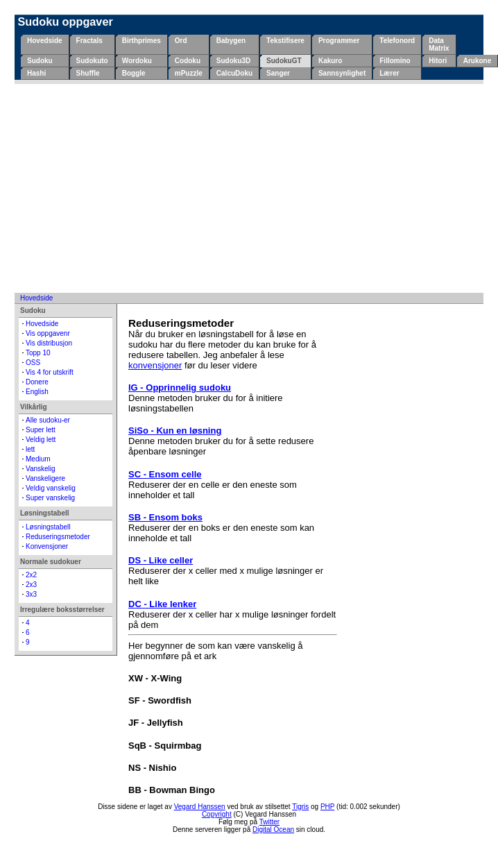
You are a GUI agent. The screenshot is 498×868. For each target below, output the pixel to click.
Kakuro (330, 61)
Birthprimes (141, 40)
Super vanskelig (50, 498)
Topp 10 (38, 353)
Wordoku (137, 61)
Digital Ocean (273, 829)
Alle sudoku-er (48, 420)
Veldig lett (40, 439)
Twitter (269, 822)
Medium (38, 459)
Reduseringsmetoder (58, 537)
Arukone (477, 61)
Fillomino (394, 61)
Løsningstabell (48, 527)
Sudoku (40, 61)
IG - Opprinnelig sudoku (179, 387)
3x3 (31, 594)
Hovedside (44, 40)
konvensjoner (155, 365)
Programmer (338, 40)
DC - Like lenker (162, 604)
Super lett (40, 430)
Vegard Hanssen (199, 806)
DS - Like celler (160, 560)
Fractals (89, 40)
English (37, 391)
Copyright (217, 814)
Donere (37, 382)
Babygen (231, 40)
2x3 (31, 584)
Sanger (278, 73)
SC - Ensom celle (164, 474)
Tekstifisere (285, 40)
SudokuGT (284, 61)
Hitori (438, 61)
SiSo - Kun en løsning (174, 430)
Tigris (300, 806)
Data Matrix (439, 44)
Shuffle (88, 73)
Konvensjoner (47, 546)
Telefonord (397, 40)
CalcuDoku (234, 73)
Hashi (36, 73)
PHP (327, 806)
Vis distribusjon (49, 343)
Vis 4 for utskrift (50, 372)
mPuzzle (189, 73)
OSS (33, 362)
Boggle (134, 73)
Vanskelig (40, 469)
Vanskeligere (45, 478)
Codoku (187, 61)
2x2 (31, 575)
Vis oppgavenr (48, 333)
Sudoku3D (233, 61)
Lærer (389, 73)
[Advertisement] (249, 188)
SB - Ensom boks (165, 517)
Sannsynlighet (342, 73)
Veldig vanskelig (51, 488)
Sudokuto (92, 61)
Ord (181, 40)
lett (30, 449)
